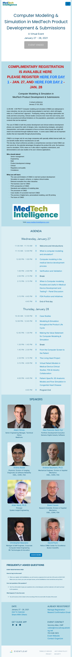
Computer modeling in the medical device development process (52, 262)
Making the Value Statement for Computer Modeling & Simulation (51, 336)
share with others (19, 614)
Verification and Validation (51, 271)
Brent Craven (52, 505)
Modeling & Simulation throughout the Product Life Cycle (51, 324)
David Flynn (53, 543)
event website (54, 636)
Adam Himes (19, 430)
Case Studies (45, 316)
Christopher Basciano (19, 543)
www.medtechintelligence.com (38, 222)
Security (57, 654)
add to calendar (18, 612)
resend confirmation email (59, 612)
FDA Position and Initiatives (51, 296)
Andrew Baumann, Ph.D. (53, 467)
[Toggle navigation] (68, 4)
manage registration (56, 610)
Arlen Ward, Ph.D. (19, 505)
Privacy (48, 654)
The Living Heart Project (50, 358)
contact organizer (55, 638)
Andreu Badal (19, 467)
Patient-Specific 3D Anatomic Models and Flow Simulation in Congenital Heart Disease (53, 381)
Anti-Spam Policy (61, 651)
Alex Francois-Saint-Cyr (53, 430)
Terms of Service (45, 651)
